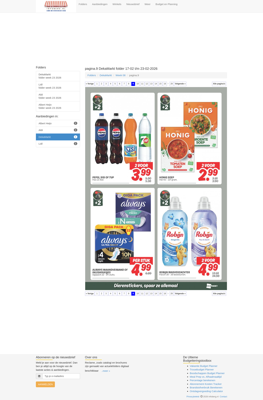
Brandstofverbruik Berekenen (206, 387)
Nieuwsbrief (132, 4)
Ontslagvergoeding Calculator (206, 391)
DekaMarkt (106, 75)
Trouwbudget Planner (202, 369)
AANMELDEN (45, 384)
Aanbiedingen (100, 4)
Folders (83, 4)
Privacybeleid (193, 396)
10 (138, 84)
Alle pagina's (219, 84)
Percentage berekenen (202, 380)
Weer (148, 4)
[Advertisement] (131, 39)
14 (156, 84)
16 (165, 84)
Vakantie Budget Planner (204, 366)
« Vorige (90, 84)
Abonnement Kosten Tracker (206, 384)
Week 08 (120, 75)
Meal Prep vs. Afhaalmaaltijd (206, 376)
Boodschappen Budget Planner (207, 373)
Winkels (117, 4)
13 (151, 84)
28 (171, 84)
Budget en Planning (166, 4)
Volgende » (180, 84)
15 (160, 84)
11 (142, 84)
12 (147, 84)
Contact (223, 396)
